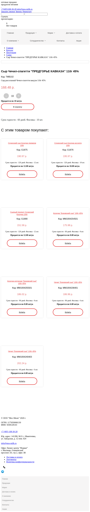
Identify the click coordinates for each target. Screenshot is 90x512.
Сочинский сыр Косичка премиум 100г (22, 144)
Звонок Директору (23, 11)
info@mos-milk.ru (24, 9)
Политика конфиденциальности (20, 462)
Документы (11, 459)
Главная (9, 48)
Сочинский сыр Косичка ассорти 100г (68, 144)
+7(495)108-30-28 (45, 8)
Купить (22, 174)
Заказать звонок (8, 11)
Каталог (9, 50)
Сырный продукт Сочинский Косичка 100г (22, 213)
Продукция (11, 52)
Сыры (8, 55)
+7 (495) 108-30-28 (9, 431)
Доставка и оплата (14, 457)
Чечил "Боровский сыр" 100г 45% (68, 282)
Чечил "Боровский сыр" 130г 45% (22, 351)
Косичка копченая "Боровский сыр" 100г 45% (22, 282)
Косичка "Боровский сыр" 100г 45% (68, 213)
